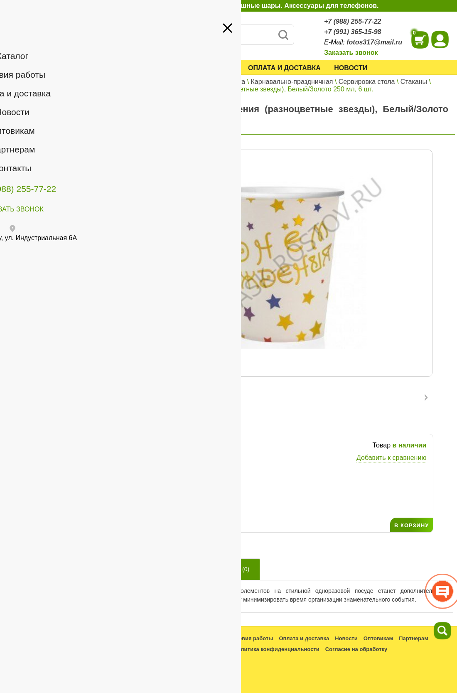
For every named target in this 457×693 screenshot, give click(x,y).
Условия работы (202, 67)
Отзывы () (232, 569)
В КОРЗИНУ (411, 525)
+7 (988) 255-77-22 (352, 21)
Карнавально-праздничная (292, 81)
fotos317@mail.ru (374, 42)
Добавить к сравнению (391, 457)
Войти (96, 95)
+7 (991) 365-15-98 (352, 31)
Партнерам (69, 128)
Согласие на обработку (356, 649)
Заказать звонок (351, 52)
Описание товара (163, 569)
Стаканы (413, 81)
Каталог (141, 67)
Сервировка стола (367, 81)
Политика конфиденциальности (276, 649)
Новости (350, 67)
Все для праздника (216, 81)
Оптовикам (29, 128)
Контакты (26, 140)
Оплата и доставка (284, 67)
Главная (139, 81)
